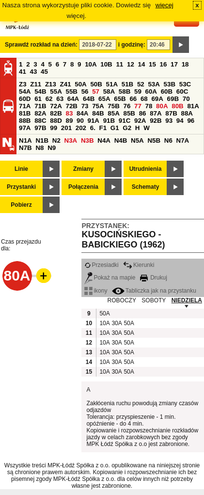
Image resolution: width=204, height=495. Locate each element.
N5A (137, 140)
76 (126, 106)
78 (149, 106)
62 (49, 98)
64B (88, 98)
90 (80, 120)
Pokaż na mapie (109, 277)
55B (71, 91)
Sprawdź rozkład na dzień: (41, 44)
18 (185, 64)
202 (81, 128)
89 (69, 120)
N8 (39, 147)
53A (153, 84)
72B (71, 106)
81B (25, 113)
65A (104, 98)
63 (59, 98)
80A (162, 106)
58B (124, 91)
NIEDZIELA (187, 300)
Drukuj (153, 277)
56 (85, 91)
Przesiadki (101, 265)
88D (56, 120)
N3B (87, 140)
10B (106, 64)
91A (93, 120)
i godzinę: (131, 44)
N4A (103, 140)
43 (33, 71)
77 (137, 106)
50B (96, 84)
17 (174, 64)
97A (25, 128)
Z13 (50, 84)
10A (90, 64)
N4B (120, 140)
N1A (25, 140)
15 (152, 64)
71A (25, 106)
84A (82, 113)
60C (182, 91)
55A (56, 91)
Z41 (65, 84)
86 (142, 113)
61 (38, 98)
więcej (164, 5)
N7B (25, 147)
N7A (182, 140)
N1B (41, 140)
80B (177, 106)
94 (180, 120)
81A (193, 106)
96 (190, 120)
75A (98, 106)
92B (155, 120)
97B (40, 128)
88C (40, 120)
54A (25, 91)
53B (169, 84)
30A (116, 323)
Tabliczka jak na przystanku (154, 290)
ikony (95, 290)
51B (127, 84)
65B (120, 98)
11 (119, 64)
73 (85, 106)
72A (56, 106)
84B (98, 113)
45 (44, 71)
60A (151, 91)
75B (113, 106)
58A (109, 91)
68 (144, 98)
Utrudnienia (145, 168)
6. (92, 128)
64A (73, 98)
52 (140, 84)
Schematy (145, 186)
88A (186, 113)
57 (95, 91)
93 (169, 120)
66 (133, 98)
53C (185, 84)
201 (66, 128)
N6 (168, 140)
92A (140, 120)
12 (130, 64)
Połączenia (83, 186)
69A (157, 98)
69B (173, 98)
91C (124, 120)
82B (56, 113)
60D (25, 98)
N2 (56, 140)
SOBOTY (153, 300)
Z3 (23, 84)
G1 (114, 128)
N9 (51, 147)
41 (22, 71)
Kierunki (138, 265)
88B (25, 120)
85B (129, 113)
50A (80, 84)
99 (53, 128)
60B (167, 91)
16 (163, 64)
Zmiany (83, 168)
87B (171, 113)
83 (69, 113)
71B (40, 106)
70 (186, 98)
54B (40, 91)
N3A (71, 140)
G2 (127, 128)
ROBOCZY (122, 300)
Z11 (35, 84)
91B (109, 120)
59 (137, 91)
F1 (103, 128)
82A (40, 113)
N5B (153, 140)
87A (155, 113)
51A (112, 84)
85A (113, 113)
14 (141, 64)
